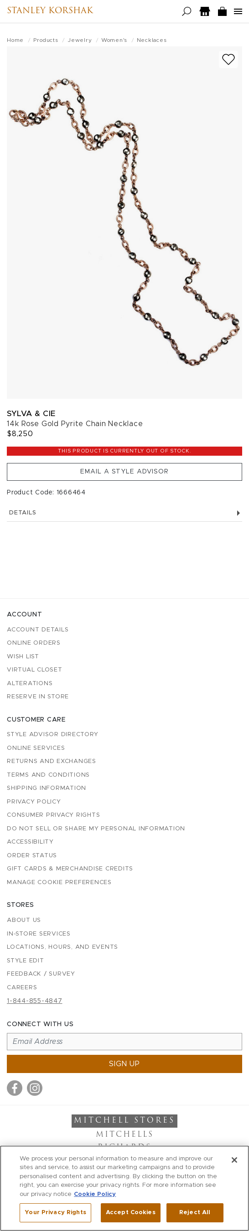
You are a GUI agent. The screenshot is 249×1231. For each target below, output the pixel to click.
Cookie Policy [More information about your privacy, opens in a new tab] (95, 1194)
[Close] (234, 1160)
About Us (24, 920)
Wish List (23, 657)
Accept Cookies (131, 1213)
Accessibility (30, 842)
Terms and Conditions (48, 775)
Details (124, 513)
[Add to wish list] (228, 59)
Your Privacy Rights (55, 1213)
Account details (37, 630)
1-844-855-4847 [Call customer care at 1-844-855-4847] (34, 1001)
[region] (124, 1188)
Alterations (29, 684)
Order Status (32, 856)
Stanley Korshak (50, 11)
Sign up (124, 1064)
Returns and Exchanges (51, 761)
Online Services (36, 748)
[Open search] (187, 12)
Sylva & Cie (31, 413)
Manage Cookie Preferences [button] (59, 882)
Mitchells (125, 1135)
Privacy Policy (34, 802)
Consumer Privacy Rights (53, 815)
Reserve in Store (38, 697)
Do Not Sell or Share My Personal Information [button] (96, 829)
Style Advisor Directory (52, 735)
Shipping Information (46, 788)
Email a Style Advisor (124, 471)
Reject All (194, 1213)
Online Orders (34, 643)
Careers (22, 988)
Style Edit (25, 961)
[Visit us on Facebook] (14, 1088)
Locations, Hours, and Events (62, 947)
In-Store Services (39, 934)
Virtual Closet (34, 670)
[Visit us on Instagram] (34, 1088)
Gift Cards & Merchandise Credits (70, 869)
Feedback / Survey (41, 974)
